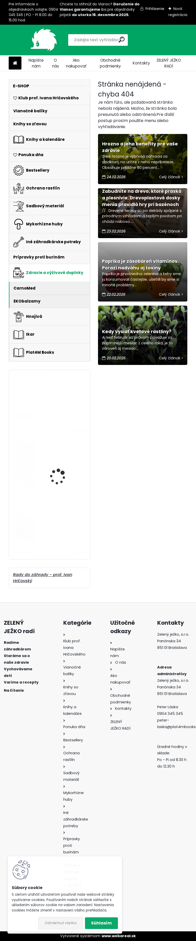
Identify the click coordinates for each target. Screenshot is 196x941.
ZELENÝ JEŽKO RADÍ (168, 63)
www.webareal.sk (119, 935)
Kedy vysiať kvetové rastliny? (137, 332)
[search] (122, 40)
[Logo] (44, 40)
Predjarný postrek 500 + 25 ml (63, 465)
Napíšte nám (36, 63)
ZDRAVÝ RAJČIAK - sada (64, 528)
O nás (55, 63)
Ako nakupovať (76, 63)
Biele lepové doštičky (60, 403)
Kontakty (141, 63)
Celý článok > (171, 177)
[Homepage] (15, 63)
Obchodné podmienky (110, 63)
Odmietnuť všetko (61, 923)
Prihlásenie (154, 8)
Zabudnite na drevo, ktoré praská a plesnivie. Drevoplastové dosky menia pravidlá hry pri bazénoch (141, 198)
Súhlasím (101, 923)
